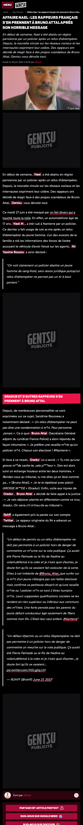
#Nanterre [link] (70, 619)
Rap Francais (18, 12)
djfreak (38, 62)
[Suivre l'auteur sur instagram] (76, 795)
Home (5, 12)
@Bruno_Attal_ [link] (49, 573)
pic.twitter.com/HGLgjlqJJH (25, 670)
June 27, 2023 (42, 679)
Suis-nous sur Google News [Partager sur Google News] (41, 816)
